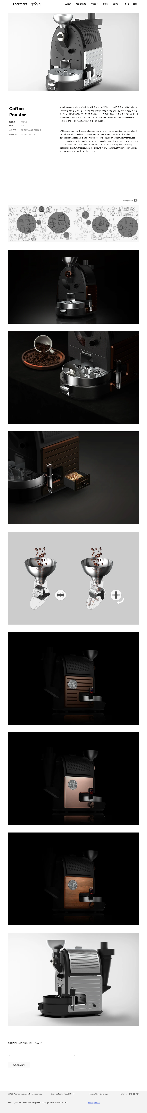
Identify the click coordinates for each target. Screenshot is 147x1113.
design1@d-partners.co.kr (98, 1094)
